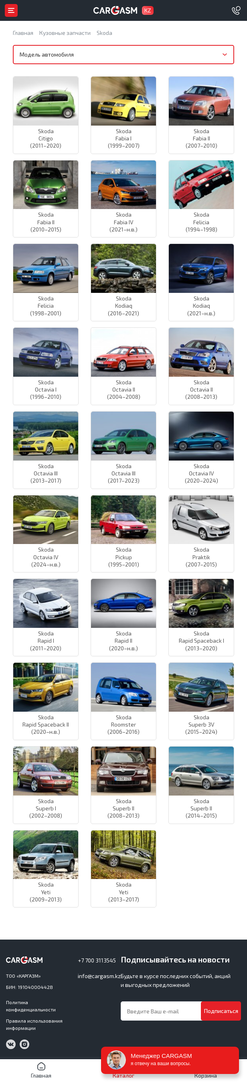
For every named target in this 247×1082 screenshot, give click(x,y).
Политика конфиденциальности (31, 1005)
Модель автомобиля (47, 54)
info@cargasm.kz (99, 975)
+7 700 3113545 (97, 960)
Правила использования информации (34, 1024)
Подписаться (221, 1010)
